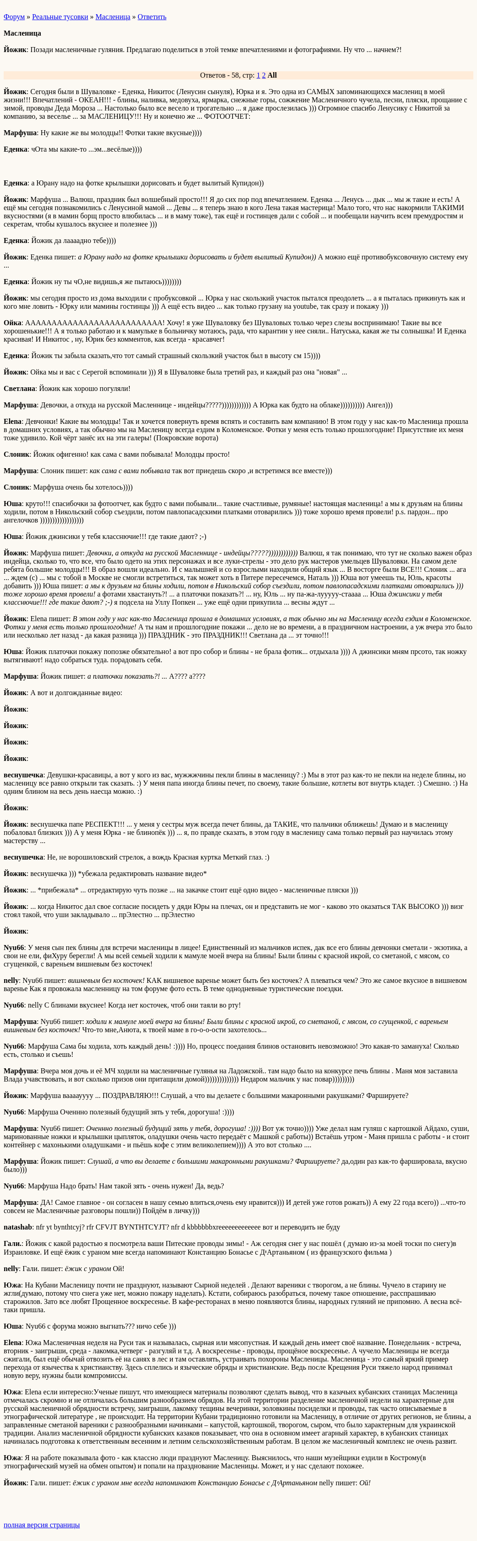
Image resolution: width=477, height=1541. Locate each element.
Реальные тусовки (60, 17)
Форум (14, 17)
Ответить (152, 17)
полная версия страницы (42, 1525)
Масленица (112, 17)
